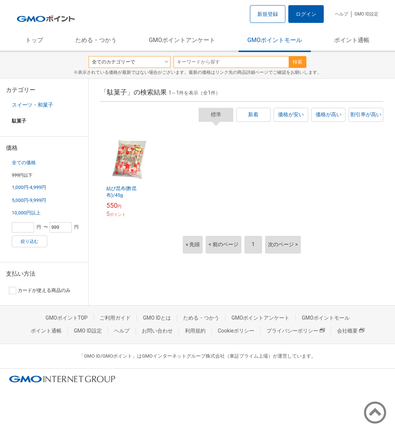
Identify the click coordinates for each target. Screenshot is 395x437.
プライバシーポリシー (296, 331)
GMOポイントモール (274, 40)
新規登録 (267, 14)
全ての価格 (24, 162)
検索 (297, 62)
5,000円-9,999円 (29, 200)
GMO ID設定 (366, 14)
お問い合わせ (157, 331)
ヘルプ (341, 14)
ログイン (306, 14)
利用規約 (195, 331)
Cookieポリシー (236, 331)
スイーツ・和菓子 (32, 105)
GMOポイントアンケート (182, 40)
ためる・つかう (96, 40)
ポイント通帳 (352, 40)
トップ (34, 40)
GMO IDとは (157, 318)
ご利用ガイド (115, 318)
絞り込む (29, 241)
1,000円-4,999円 (29, 187)
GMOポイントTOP (66, 318)
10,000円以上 (26, 213)
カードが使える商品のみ (40, 290)
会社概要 (350, 331)
